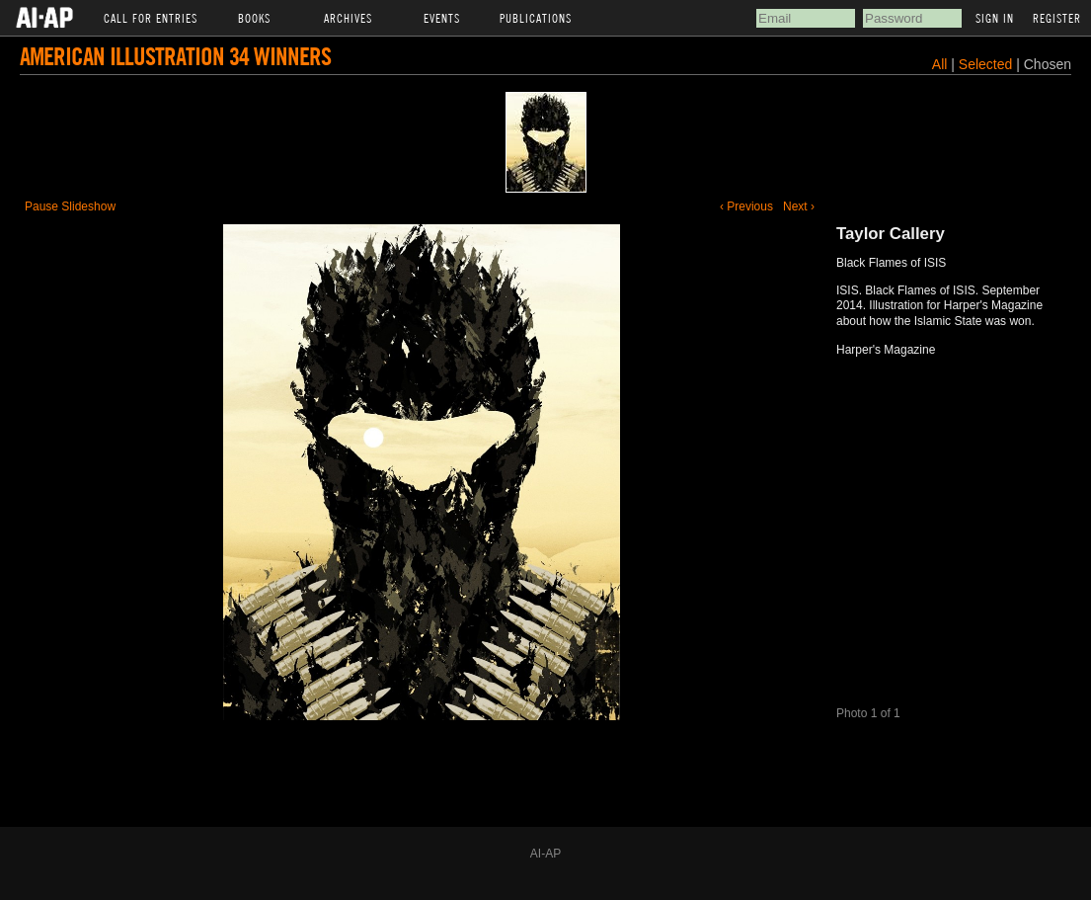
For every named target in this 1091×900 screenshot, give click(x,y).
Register (1057, 18)
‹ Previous (746, 206)
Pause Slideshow (70, 206)
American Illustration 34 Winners (175, 56)
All (940, 64)
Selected (987, 64)
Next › (799, 206)
